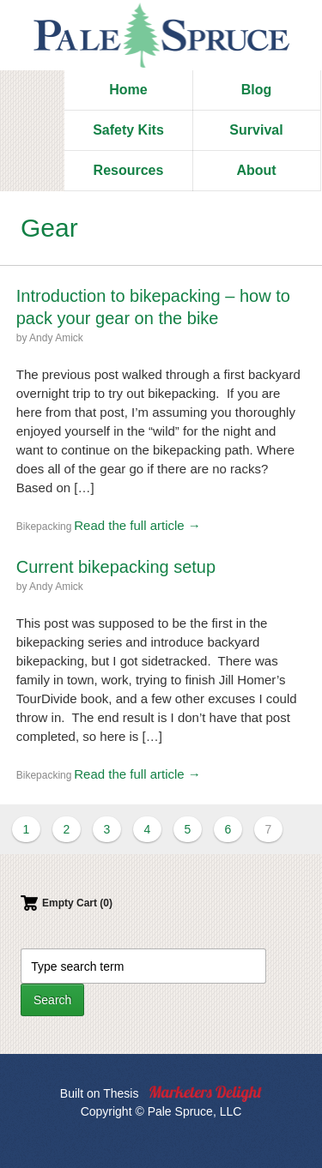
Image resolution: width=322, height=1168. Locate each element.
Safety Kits (128, 130)
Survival (256, 130)
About (256, 170)
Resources (129, 170)
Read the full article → (137, 525)
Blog (256, 89)
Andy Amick (56, 338)
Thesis (120, 1093)
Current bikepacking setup (116, 566)
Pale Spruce (161, 35)
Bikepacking (44, 527)
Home (128, 89)
